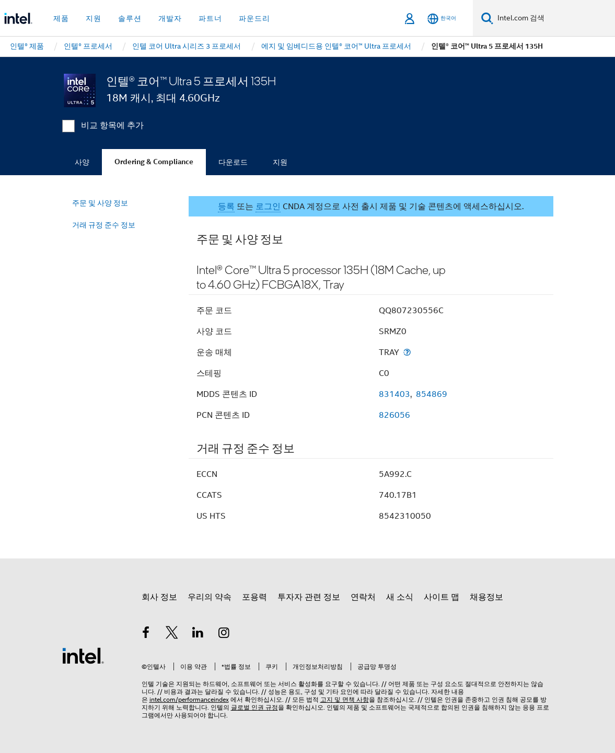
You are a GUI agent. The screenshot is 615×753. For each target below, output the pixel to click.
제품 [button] (61, 18)
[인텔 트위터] (172, 634)
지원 (280, 162)
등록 (226, 206)
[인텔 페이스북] (146, 634)
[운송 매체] (407, 352)
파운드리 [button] (254, 18)
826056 (394, 415)
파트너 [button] (210, 18)
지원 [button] (93, 18)
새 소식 (399, 597)
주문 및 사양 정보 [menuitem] (100, 203)
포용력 (254, 597)
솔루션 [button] (130, 18)
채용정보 (486, 597)
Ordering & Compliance (153, 162)
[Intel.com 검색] (554, 18)
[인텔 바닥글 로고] (83, 655)
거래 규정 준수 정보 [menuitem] (103, 225)
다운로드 (233, 162)
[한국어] (442, 19)
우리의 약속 (209, 597)
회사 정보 (159, 597)
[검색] (487, 18)
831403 (394, 394)
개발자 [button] (170, 18)
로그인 (268, 206)
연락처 (363, 597)
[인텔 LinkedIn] (198, 634)
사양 (82, 162)
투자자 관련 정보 (308, 597)
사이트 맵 (441, 597)
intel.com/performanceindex (189, 699)
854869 (431, 394)
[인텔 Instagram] (224, 634)
